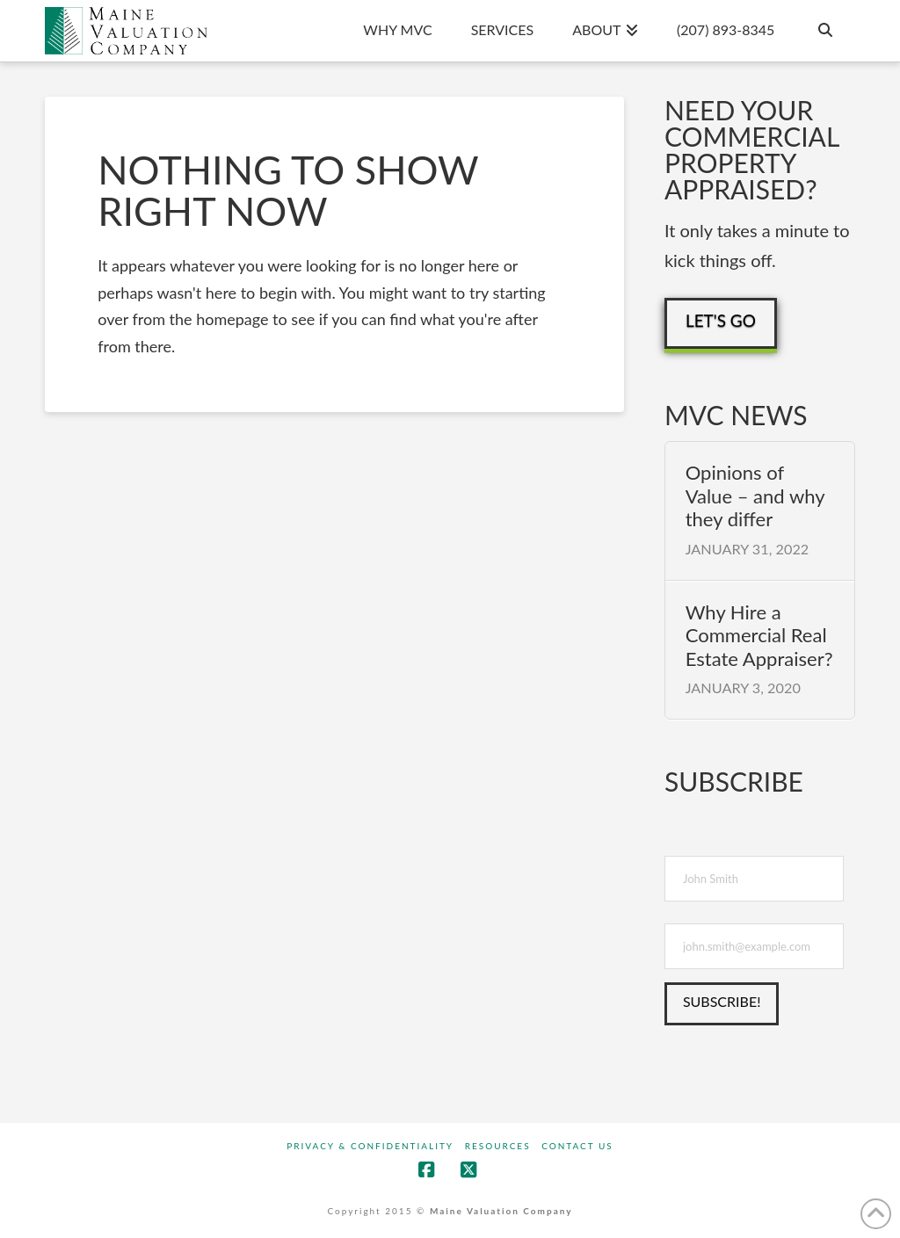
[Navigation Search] (823, 31)
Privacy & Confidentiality (370, 1145)
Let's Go (721, 320)
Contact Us (577, 1145)
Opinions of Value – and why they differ (755, 496)
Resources (498, 1145)
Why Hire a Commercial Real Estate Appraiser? (759, 635)
